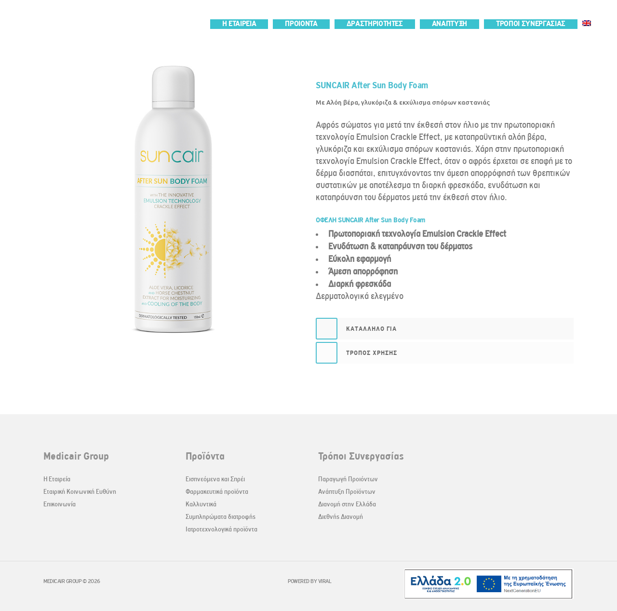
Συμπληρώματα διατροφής (220, 516)
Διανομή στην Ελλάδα (347, 504)
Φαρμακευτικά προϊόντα (217, 491)
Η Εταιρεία (56, 479)
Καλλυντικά (201, 504)
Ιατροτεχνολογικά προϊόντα (221, 529)
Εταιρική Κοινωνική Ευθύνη (79, 491)
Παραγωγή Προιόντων (348, 479)
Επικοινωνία (59, 504)
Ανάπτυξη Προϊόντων (347, 491)
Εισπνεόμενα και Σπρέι (215, 479)
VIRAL (325, 581)
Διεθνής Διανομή (340, 516)
